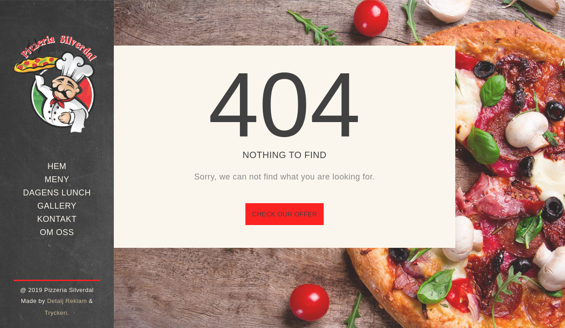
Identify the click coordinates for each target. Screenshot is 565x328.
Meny (57, 179)
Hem (56, 166)
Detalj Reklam (67, 300)
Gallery (56, 205)
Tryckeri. (57, 312)
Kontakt (56, 219)
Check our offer (284, 214)
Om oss (57, 232)
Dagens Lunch (57, 192)
